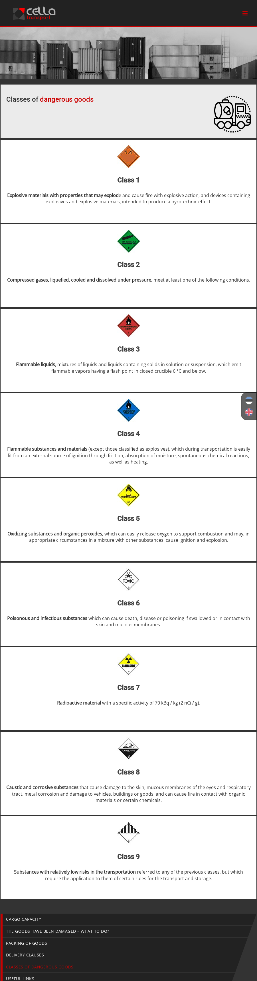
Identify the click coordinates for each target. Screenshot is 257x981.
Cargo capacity (23, 919)
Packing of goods (26, 943)
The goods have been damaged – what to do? (57, 931)
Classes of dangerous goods (39, 967)
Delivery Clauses (25, 955)
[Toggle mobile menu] (245, 13)
